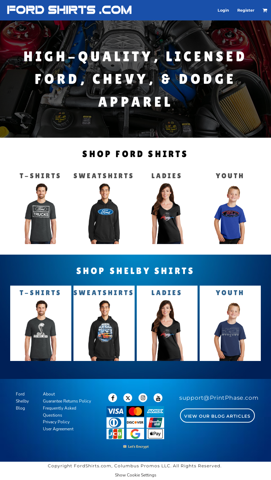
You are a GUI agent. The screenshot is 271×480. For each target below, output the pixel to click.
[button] (265, 10)
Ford (20, 394)
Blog (20, 408)
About (49, 394)
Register (245, 10)
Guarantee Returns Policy (67, 401)
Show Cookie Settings (135, 475)
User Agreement (58, 429)
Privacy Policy (56, 422)
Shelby (22, 401)
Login (223, 10)
